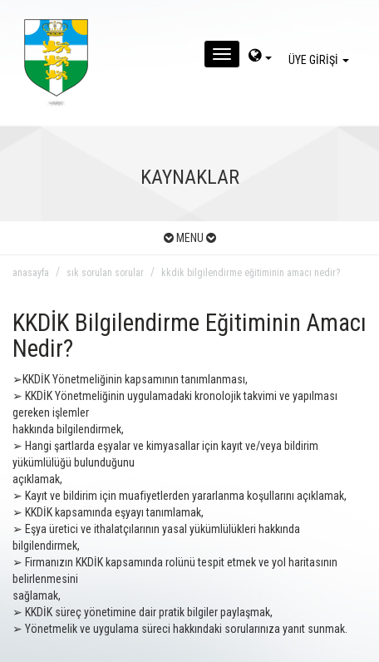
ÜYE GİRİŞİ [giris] (321, 60)
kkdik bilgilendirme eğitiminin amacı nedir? (250, 273)
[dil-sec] (260, 57)
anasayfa (30, 273)
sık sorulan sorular (105, 273)
